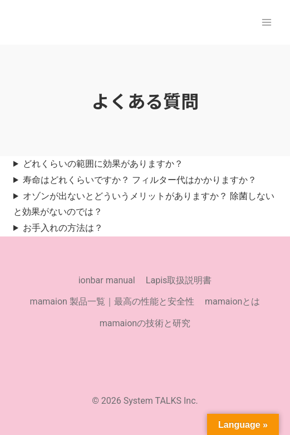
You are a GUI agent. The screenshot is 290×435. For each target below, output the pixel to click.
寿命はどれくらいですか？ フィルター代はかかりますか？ (140, 180)
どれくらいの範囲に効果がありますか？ (103, 163)
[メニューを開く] (266, 22)
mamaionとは (232, 301)
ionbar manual (106, 280)
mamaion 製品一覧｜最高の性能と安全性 (112, 301)
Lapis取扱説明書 (179, 280)
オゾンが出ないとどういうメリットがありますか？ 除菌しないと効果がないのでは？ (143, 204)
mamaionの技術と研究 (145, 323)
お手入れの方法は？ (63, 228)
